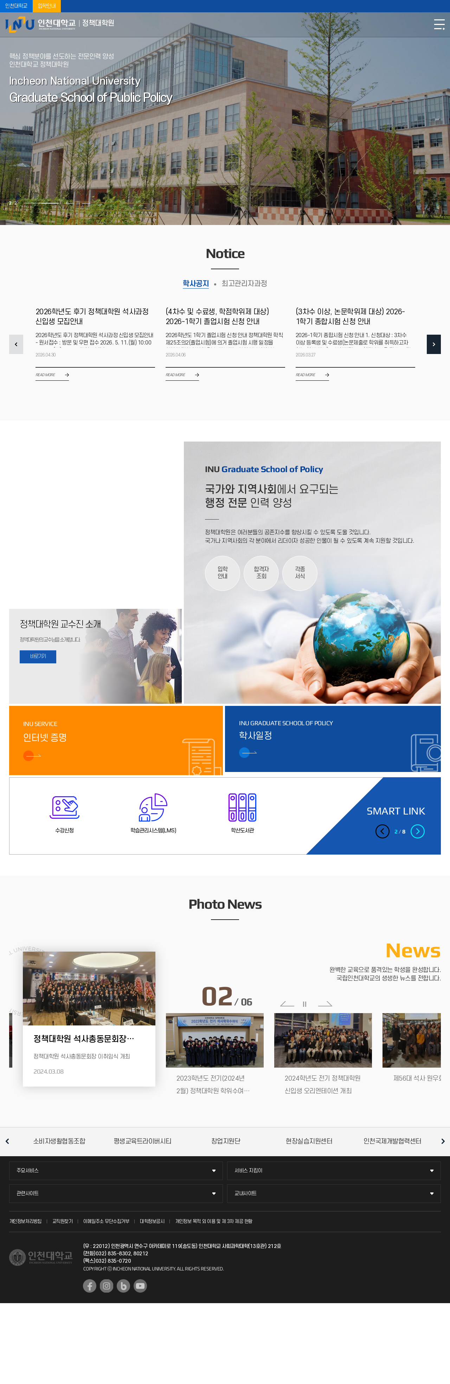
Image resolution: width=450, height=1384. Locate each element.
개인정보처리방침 (25, 1221)
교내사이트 (245, 1194)
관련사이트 (28, 1194)
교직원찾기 (62, 1221)
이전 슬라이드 (70, 202)
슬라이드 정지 (78, 202)
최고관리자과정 (244, 284)
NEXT (434, 344)
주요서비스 (28, 1171)
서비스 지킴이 (248, 1171)
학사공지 (196, 284)
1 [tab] (32, 203)
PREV (16, 344)
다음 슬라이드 (86, 202)
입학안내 (47, 6)
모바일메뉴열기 (439, 24)
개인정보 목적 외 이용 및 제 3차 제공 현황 (213, 1221)
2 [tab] (50, 203)
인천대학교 (16, 6)
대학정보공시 (152, 1221)
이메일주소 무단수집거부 (106, 1221)
